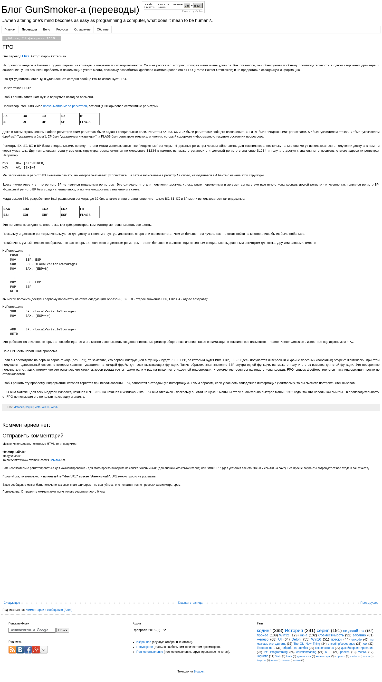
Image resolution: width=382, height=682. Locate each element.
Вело (46, 29)
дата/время (304, 656)
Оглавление (82, 29)
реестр (344, 652)
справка (340, 656)
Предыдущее (369, 602)
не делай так (353, 631)
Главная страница (190, 602)
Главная (10, 29)
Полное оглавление (149, 651)
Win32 (54, 406)
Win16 (45, 406)
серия (323, 630)
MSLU (366, 656)
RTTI (328, 652)
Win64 (362, 652)
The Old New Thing (307, 643)
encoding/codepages (341, 643)
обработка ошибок (295, 648)
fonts (289, 656)
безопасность (266, 648)
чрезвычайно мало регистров (65, 106)
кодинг (29, 406)
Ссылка (55, 460)
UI (280, 639)
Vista (37, 406)
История (19, 406)
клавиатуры (323, 656)
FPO (25, 56)
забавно (359, 635)
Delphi (296, 639)
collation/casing (306, 652)
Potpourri (261, 660)
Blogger (199, 671)
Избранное (143, 642)
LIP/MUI (354, 656)
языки (297, 660)
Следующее (12, 602)
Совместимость (331, 635)
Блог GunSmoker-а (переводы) (71, 9)
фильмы (285, 660)
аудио (273, 660)
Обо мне (103, 29)
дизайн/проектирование (357, 648)
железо (262, 639)
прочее (262, 635)
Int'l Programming (276, 652)
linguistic (262, 656)
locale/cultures (324, 648)
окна (303, 635)
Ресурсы (62, 29)
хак (365, 643)
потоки (336, 639)
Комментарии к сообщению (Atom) (49, 610)
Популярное (144, 647)
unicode (356, 639)
